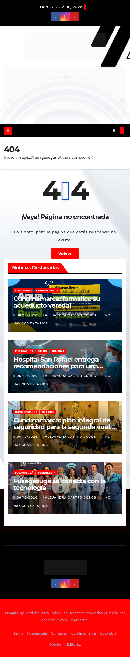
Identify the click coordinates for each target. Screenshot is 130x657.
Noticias (48, 411)
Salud (42, 351)
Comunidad (23, 290)
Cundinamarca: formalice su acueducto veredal (56, 302)
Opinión (55, 645)
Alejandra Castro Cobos (70, 315)
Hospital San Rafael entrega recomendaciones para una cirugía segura (56, 366)
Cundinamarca (47, 290)
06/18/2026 (28, 497)
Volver (65, 253)
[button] (114, 130)
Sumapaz (58, 351)
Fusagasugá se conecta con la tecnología (59, 484)
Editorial (73, 645)
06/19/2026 (27, 315)
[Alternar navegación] (62, 130)
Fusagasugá (24, 351)
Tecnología (46, 472)
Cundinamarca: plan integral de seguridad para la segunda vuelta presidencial (64, 426)
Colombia (108, 633)
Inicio (9, 157)
